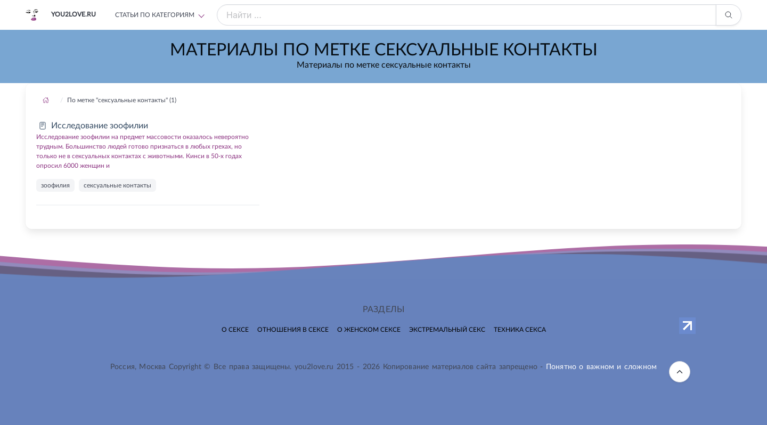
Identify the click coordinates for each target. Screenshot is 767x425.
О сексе (235, 329)
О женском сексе (369, 329)
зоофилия (55, 185)
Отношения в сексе (293, 329)
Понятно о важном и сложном (601, 367)
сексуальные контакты (117, 185)
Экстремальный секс (447, 329)
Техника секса (520, 329)
